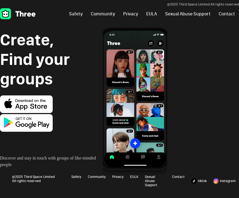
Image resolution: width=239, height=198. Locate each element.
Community (103, 14)
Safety (76, 14)
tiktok (199, 181)
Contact (227, 14)
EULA (151, 14)
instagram (224, 181)
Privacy (130, 14)
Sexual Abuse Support (187, 14)
